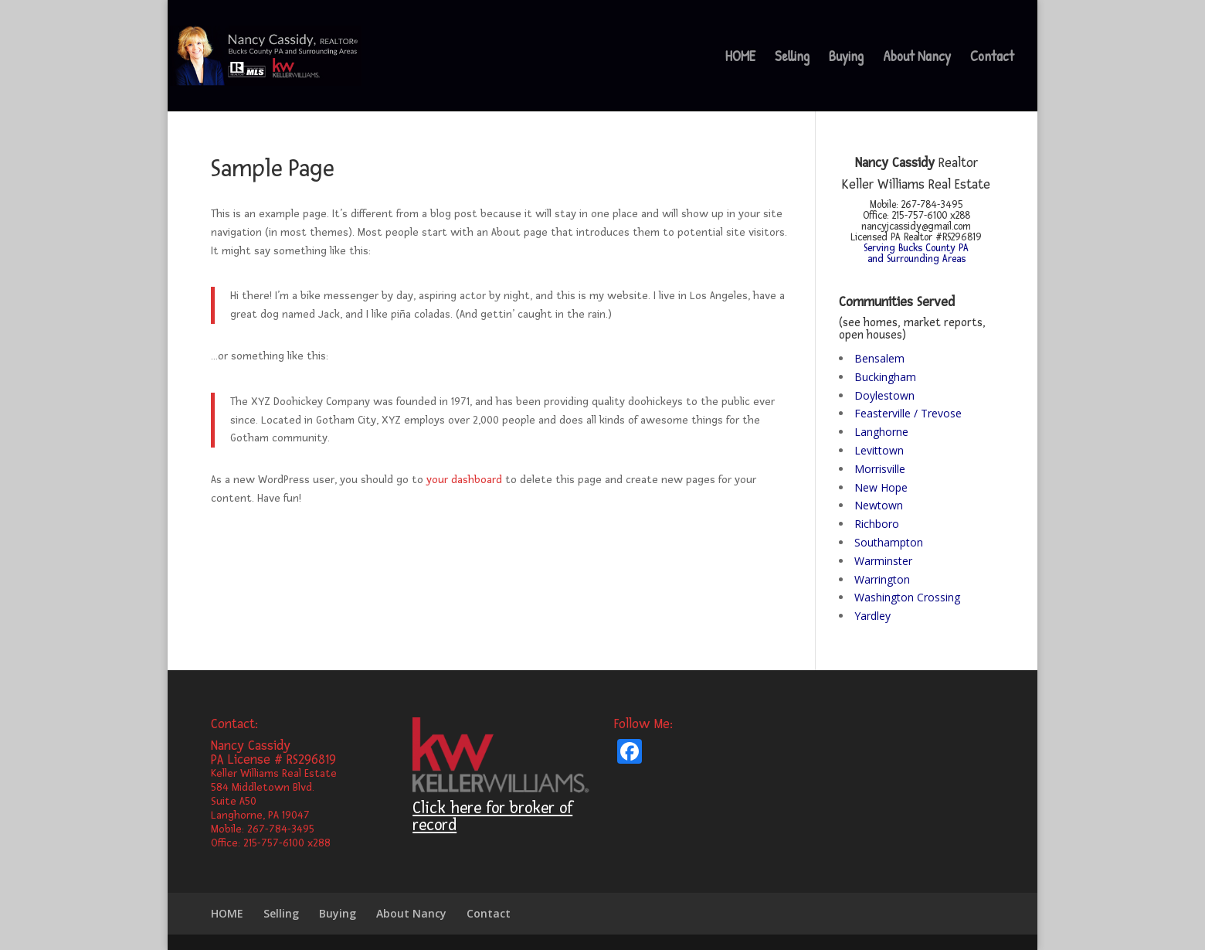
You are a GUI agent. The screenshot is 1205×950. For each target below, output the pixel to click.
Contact (992, 58)
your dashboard (464, 479)
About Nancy (917, 58)
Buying (846, 58)
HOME (740, 58)
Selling (792, 58)
